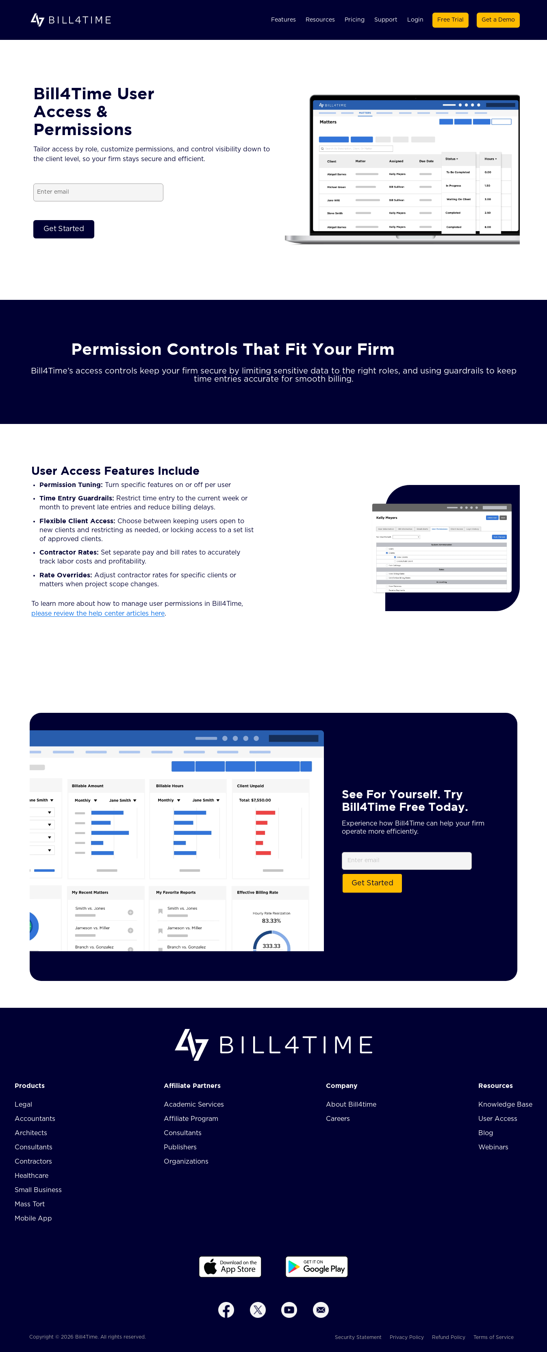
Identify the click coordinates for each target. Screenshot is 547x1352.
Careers (338, 1119)
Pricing (355, 20)
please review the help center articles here (98, 613)
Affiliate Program (191, 1119)
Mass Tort (30, 1204)
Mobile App (33, 1218)
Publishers (180, 1147)
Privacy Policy (407, 1337)
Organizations (186, 1161)
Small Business (38, 1190)
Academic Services (194, 1104)
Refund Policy (448, 1337)
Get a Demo (498, 20)
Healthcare (31, 1176)
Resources (320, 20)
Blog (485, 1133)
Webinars (493, 1147)
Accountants (35, 1119)
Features (283, 20)
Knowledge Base (505, 1104)
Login (415, 20)
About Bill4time (351, 1104)
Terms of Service (493, 1337)
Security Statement (358, 1337)
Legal (23, 1104)
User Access (497, 1119)
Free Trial (450, 20)
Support (385, 20)
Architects (31, 1133)
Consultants (33, 1147)
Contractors (33, 1161)
